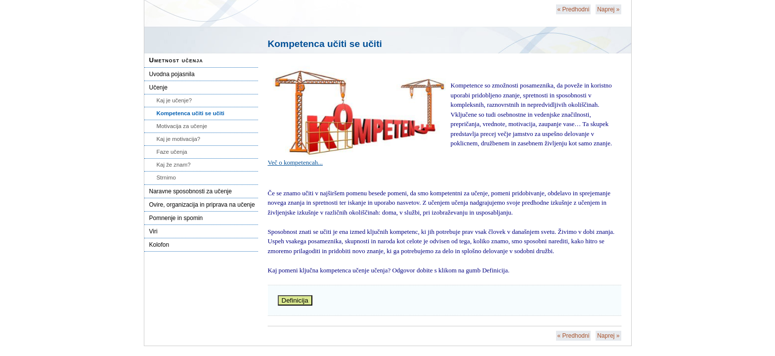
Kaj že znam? (174, 165)
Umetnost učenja (176, 60)
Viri (153, 231)
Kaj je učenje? (174, 100)
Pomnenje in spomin (176, 218)
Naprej (608, 9)
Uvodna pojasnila (172, 74)
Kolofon (159, 244)
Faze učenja (172, 152)
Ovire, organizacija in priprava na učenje (202, 204)
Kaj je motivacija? (179, 139)
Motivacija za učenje (182, 126)
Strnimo (166, 177)
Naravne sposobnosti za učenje (190, 191)
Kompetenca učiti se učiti (190, 113)
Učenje (158, 87)
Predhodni (574, 9)
